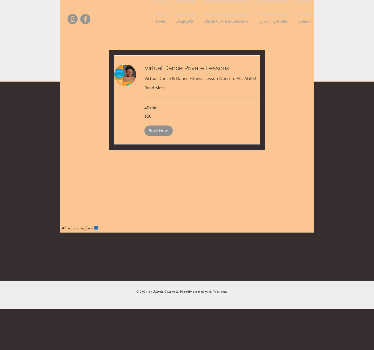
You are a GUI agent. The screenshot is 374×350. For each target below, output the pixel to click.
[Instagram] (73, 19)
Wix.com (220, 292)
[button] (158, 131)
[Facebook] (85, 19)
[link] (202, 68)
